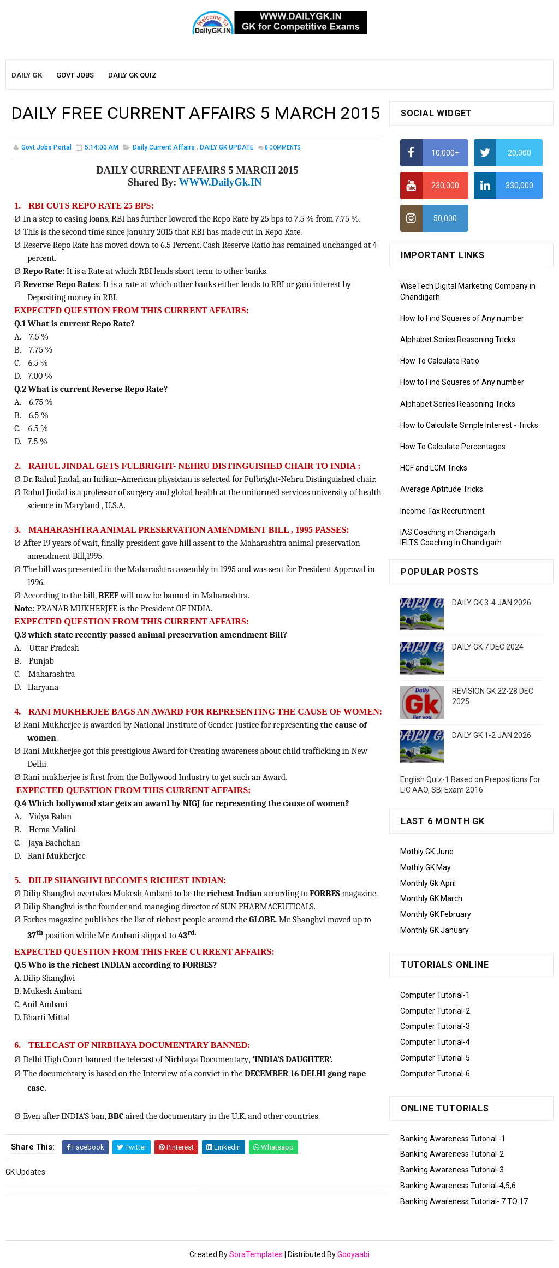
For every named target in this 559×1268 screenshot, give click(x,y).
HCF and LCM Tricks (433, 467)
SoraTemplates (256, 1254)
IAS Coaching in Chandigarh (447, 532)
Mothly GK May (425, 867)
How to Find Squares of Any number (462, 318)
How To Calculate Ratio (439, 360)
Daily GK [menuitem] (26, 75)
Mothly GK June (427, 851)
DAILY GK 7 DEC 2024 (488, 646)
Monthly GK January (434, 930)
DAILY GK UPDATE (227, 147)
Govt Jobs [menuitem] (75, 75)
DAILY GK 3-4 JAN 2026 (491, 602)
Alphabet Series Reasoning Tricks (457, 339)
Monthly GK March (431, 898)
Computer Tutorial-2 (435, 1011)
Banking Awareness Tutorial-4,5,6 (458, 1185)
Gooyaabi (353, 1254)
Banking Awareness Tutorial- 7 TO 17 (464, 1201)
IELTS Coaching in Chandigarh (451, 542)
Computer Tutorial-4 (435, 1042)
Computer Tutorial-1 (435, 995)
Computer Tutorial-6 (435, 1073)
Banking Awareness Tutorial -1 (453, 1138)
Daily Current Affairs (164, 147)
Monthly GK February (435, 914)
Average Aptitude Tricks (441, 489)
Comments (283, 148)
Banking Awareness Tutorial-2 (452, 1154)
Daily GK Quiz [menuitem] (132, 75)
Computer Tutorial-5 (435, 1057)
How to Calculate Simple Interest (456, 425)
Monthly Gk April (428, 883)
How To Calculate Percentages (453, 446)
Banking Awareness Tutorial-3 (452, 1169)
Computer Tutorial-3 (435, 1026)
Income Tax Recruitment (442, 511)
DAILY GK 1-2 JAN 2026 (491, 735)
